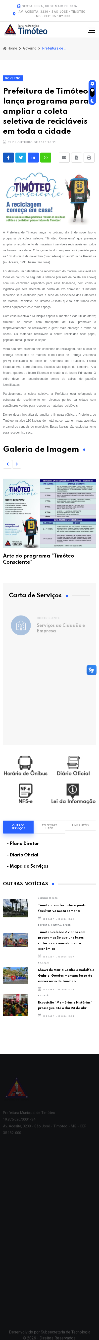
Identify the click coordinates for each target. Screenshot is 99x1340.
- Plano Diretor (23, 843)
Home (10, 48)
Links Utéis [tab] (80, 825)
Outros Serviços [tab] (18, 827)
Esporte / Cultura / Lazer (54, 925)
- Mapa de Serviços (27, 866)
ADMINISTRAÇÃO (47, 898)
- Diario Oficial (22, 855)
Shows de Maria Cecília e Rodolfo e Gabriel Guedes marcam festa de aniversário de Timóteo (66, 975)
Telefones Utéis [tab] (49, 827)
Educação (43, 963)
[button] (7, 464)
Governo (29, 48)
